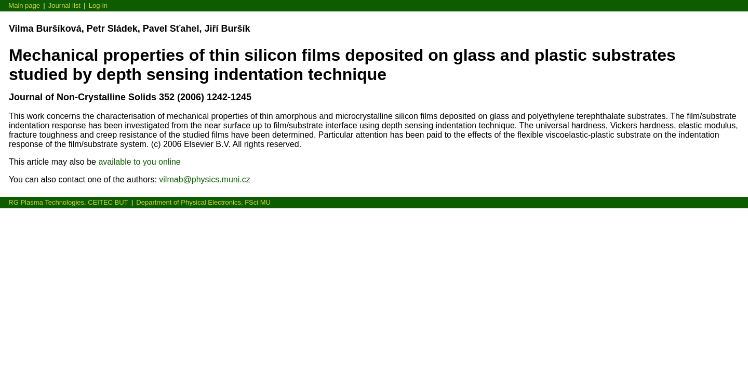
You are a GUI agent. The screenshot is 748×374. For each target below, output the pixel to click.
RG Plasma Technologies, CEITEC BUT (68, 202)
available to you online (139, 161)
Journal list (64, 5)
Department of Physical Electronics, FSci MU (203, 202)
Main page (24, 5)
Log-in (98, 5)
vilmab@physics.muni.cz (204, 179)
